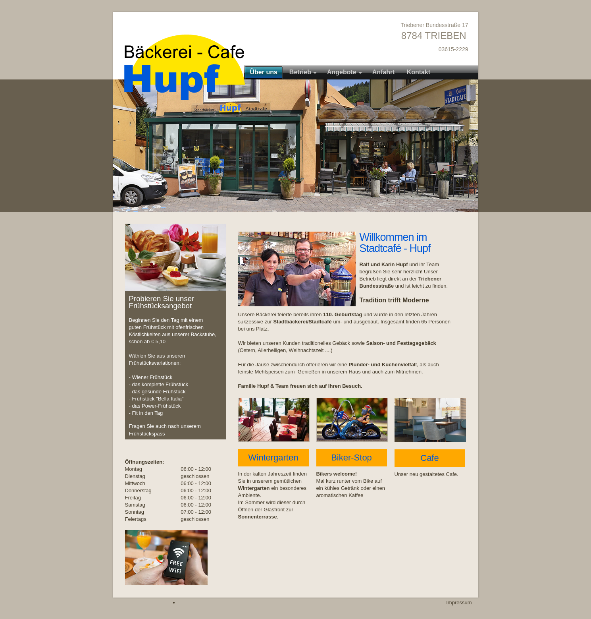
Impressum (459, 602)
